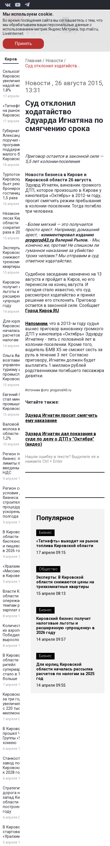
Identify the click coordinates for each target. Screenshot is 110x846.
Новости (54, 60)
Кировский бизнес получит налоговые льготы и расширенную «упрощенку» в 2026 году (65, 625)
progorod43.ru (39, 240)
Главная (33, 60)
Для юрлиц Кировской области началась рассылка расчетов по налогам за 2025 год (65, 671)
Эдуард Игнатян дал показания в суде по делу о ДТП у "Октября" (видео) (60, 439)
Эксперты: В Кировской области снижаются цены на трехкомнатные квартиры (65, 582)
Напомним (36, 323)
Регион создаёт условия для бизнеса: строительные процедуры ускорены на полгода (18, 502)
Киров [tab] (11, 59)
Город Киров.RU (42, 310)
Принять (23, 43)
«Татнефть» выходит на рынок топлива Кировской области (67, 543)
